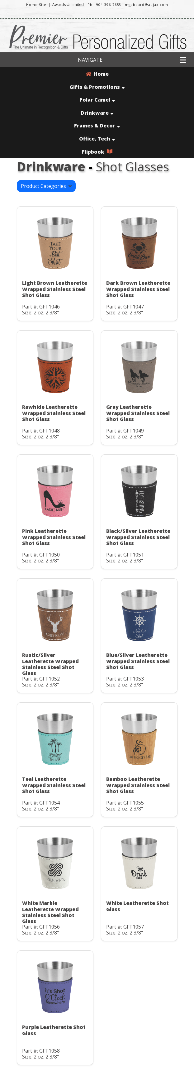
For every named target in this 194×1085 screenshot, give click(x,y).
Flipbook (97, 151)
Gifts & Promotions (97, 87)
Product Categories (46, 186)
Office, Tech (97, 138)
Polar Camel (97, 99)
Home (97, 73)
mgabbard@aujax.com (146, 4)
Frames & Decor (97, 125)
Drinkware (97, 112)
